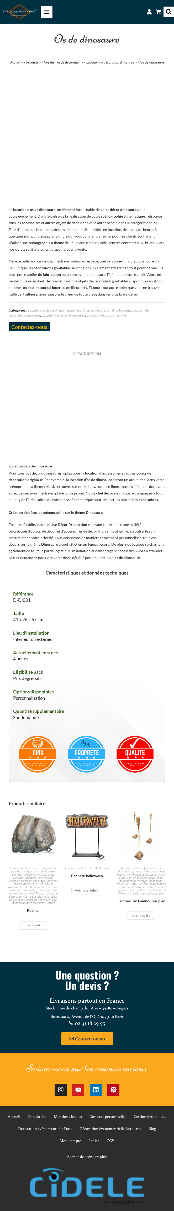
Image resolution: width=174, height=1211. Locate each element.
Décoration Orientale (133, 868)
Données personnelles (107, 1116)
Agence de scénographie (87, 1156)
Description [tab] (87, 353)
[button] (169, 12)
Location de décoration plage (27, 881)
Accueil (15, 62)
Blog (152, 1128)
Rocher (33, 910)
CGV (110, 1140)
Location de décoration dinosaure (110, 62)
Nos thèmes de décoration (62, 62)
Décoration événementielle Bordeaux (110, 1128)
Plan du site (37, 1116)
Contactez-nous (29, 327)
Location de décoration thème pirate (33, 888)
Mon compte (70, 1140)
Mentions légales (68, 1116)
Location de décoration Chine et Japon (141, 872)
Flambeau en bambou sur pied (141, 901)
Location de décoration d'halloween (103, 310)
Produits (32, 62)
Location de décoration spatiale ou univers (30, 885)
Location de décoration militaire (32, 878)
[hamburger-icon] (46, 12)
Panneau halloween (87, 875)
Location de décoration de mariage (141, 879)
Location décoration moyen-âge (37, 900)
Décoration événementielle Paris (45, 1128)
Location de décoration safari (63, 315)
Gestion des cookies (150, 1116)
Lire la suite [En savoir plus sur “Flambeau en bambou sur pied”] (140, 916)
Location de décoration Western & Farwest (32, 891)
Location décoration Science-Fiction (33, 903)
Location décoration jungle (106, 315)
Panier (93, 1140)
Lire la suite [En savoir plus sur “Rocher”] (33, 925)
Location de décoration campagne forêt (33, 868)
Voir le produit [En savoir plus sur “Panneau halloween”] (87, 890)
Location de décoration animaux (52, 310)
